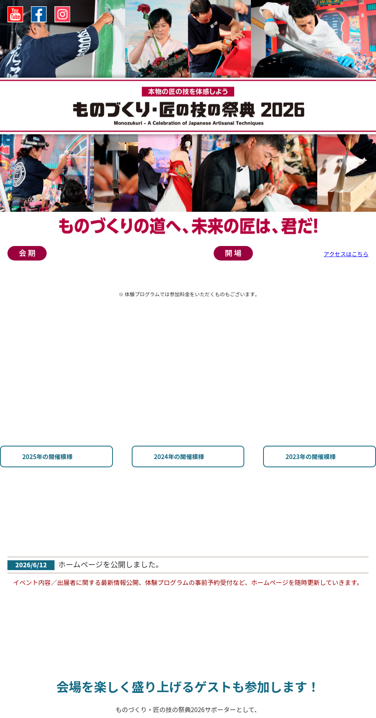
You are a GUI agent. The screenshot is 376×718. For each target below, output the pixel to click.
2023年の (188, 477)
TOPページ (15, 295)
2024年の (69, 477)
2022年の (307, 477)
